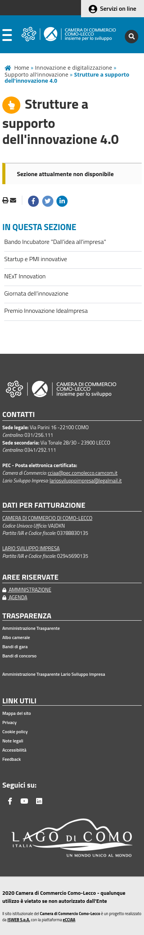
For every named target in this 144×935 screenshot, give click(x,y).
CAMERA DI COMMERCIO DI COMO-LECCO (47, 518)
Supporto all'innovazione (36, 74)
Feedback (11, 759)
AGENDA (14, 597)
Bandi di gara (15, 646)
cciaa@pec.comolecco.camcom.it (83, 473)
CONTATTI (18, 414)
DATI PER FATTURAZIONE (43, 505)
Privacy (9, 722)
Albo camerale (16, 637)
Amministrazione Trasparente (31, 628)
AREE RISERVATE (30, 577)
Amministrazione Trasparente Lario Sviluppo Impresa (53, 674)
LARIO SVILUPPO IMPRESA (31, 548)
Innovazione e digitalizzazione (73, 67)
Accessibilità (14, 750)
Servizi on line (118, 8)
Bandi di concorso (19, 655)
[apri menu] (7, 36)
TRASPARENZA (26, 616)
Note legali (12, 740)
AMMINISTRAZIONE (26, 589)
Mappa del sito (16, 713)
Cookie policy (15, 731)
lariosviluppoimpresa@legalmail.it (86, 480)
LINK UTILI (19, 701)
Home (21, 67)
